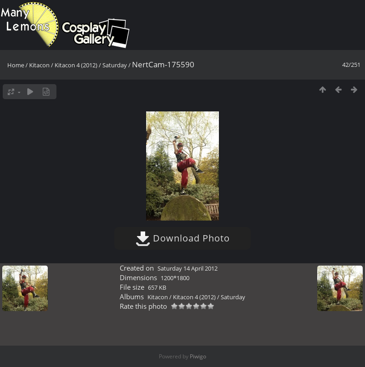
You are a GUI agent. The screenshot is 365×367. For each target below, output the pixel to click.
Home (15, 65)
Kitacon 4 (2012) (76, 65)
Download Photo (183, 238)
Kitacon (39, 65)
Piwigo (198, 356)
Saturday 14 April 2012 (187, 268)
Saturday (114, 65)
